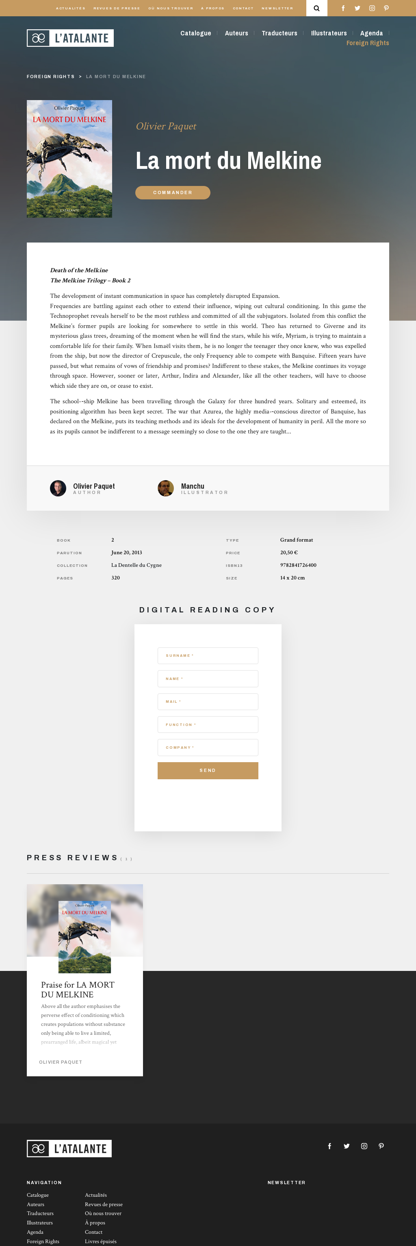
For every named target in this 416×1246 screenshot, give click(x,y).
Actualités (71, 8)
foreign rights (51, 76)
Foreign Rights (368, 42)
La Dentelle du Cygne (136, 565)
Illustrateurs (329, 32)
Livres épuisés (101, 1241)
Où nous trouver (170, 8)
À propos (213, 8)
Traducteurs (279, 32)
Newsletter (277, 8)
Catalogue (195, 32)
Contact (243, 8)
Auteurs (236, 32)
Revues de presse (117, 8)
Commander (173, 192)
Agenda (371, 32)
